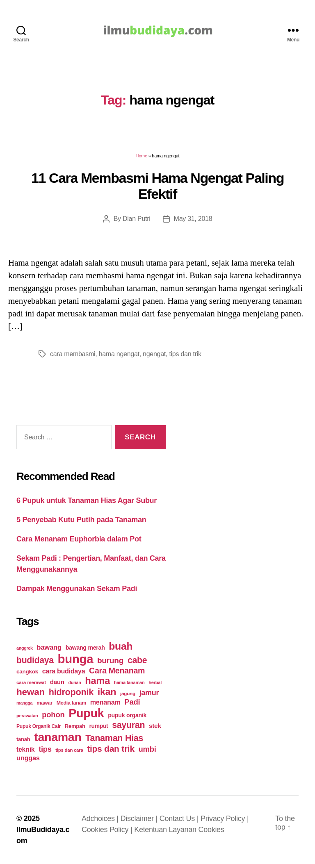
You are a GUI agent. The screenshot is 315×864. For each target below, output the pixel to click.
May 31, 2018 (193, 218)
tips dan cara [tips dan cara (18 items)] (69, 750)
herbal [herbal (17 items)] (155, 682)
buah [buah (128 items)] (120, 646)
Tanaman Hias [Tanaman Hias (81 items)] (114, 738)
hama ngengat (119, 353)
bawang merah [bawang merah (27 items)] (85, 647)
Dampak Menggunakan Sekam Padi (76, 588)
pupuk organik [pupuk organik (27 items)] (127, 715)
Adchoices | (101, 818)
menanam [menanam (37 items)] (105, 702)
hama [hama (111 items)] (97, 680)
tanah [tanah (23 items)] (23, 739)
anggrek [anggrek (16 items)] (24, 648)
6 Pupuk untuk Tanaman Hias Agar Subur (86, 500)
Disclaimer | (140, 818)
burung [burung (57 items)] (110, 660)
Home (141, 155)
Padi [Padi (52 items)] (132, 702)
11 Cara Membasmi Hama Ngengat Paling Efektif (157, 186)
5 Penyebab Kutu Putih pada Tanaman (81, 520)
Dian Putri (137, 218)
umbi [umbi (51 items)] (147, 749)
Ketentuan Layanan (166, 829)
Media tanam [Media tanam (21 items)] (71, 703)
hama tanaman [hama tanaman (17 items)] (129, 682)
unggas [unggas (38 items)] (28, 758)
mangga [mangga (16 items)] (24, 702)
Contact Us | (180, 818)
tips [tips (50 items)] (45, 749)
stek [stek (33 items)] (155, 725)
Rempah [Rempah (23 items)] (75, 726)
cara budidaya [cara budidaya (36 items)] (63, 671)
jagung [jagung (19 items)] (127, 693)
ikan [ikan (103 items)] (107, 692)
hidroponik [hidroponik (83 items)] (71, 692)
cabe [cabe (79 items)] (137, 660)
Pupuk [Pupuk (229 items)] (86, 713)
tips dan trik (185, 353)
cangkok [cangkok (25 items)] (27, 671)
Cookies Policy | (108, 829)
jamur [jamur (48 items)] (149, 693)
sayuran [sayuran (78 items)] (128, 725)
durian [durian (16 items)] (74, 682)
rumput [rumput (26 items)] (98, 726)
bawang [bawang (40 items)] (49, 647)
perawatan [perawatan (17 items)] (27, 715)
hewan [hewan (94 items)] (30, 692)
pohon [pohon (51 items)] (53, 714)
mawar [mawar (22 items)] (44, 703)
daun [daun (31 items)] (57, 681)
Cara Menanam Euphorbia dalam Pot (78, 539)
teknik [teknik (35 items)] (25, 749)
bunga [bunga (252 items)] (76, 659)
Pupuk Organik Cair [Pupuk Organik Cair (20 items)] (38, 726)
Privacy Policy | (225, 818)
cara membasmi (72, 353)
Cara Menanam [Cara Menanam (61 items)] (117, 670)
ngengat (154, 353)
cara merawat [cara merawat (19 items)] (31, 682)
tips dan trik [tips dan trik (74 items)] (111, 748)
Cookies (211, 829)
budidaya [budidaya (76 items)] (35, 660)
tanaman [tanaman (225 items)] (57, 736)
